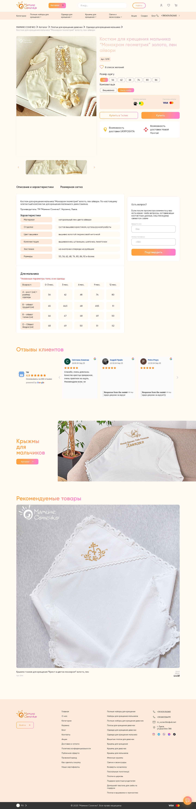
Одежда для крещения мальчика (122, 735)
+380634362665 (169, 15)
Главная (65, 711)
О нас (64, 716)
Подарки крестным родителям (121, 781)
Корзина (65, 725)
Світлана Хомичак (80, 360)
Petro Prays (153, 360)
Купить (160, 115)
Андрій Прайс (116, 360)
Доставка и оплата (70, 744)
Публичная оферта (70, 753)
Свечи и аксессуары (116, 762)
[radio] (104, 80)
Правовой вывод (69, 758)
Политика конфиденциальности (76, 748)
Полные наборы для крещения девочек (125, 721)
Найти (139, 5)
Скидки (144, 16)
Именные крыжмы (115, 758)
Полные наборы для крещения (121, 711)
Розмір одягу (107, 74)
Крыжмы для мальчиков (117, 753)
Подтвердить (153, 252)
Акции (134, 16)
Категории (21, 16)
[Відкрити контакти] (187, 800)
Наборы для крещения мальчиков (122, 716)
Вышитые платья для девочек (120, 739)
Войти (22, 725)
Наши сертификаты (71, 767)
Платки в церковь (115, 776)
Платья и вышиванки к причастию (122, 793)
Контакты (66, 735)
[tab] (35, 187)
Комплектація (107, 84)
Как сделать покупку (71, 762)
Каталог (55, 5)
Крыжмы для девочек (116, 748)
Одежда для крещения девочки (121, 730)
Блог (154, 16)
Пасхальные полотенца (118, 772)
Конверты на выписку (117, 767)
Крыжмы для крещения (117, 744)
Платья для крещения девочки (121, 725)
